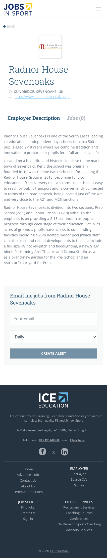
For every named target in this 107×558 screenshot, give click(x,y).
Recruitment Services (79, 507)
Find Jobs (28, 507)
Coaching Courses (79, 513)
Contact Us (28, 480)
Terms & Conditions (28, 491)
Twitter (53, 451)
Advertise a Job (28, 474)
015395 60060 (49, 440)
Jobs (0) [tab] (76, 118)
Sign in (79, 485)
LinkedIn (64, 451)
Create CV (28, 513)
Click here (77, 440)
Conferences (79, 518)
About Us (28, 486)
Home (28, 469)
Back (10, 26)
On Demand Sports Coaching (79, 524)
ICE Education (59, 551)
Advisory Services (79, 530)
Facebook (42, 451)
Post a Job (79, 474)
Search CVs (79, 479)
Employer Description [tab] (34, 118)
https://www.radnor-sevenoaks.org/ (42, 96)
